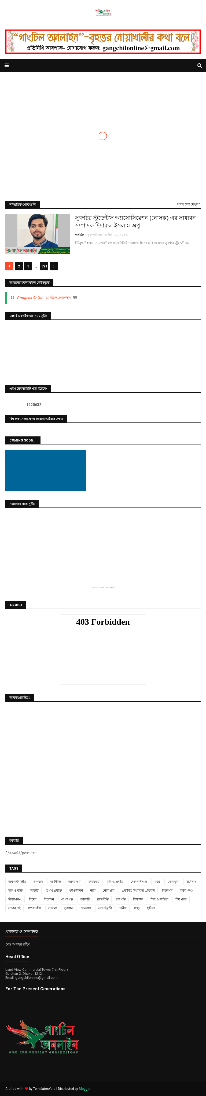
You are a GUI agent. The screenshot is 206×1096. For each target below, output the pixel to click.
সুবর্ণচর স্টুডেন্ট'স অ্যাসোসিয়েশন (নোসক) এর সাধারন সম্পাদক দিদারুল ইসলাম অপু (135, 222)
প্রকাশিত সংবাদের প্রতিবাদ (138, 890)
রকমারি (85, 899)
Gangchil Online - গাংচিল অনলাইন (44, 298)
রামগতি (121, 899)
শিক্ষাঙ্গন (138, 899)
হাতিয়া (151, 908)
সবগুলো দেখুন (187, 204)
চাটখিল (191, 882)
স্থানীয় (123, 908)
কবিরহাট (94, 882)
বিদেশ (32, 899)
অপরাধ (38, 882)
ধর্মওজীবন (76, 890)
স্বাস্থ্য (136, 908)
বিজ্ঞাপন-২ (15, 899)
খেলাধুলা (173, 882)
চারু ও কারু (15, 890)
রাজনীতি (103, 899)
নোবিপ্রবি (109, 890)
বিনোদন (49, 899)
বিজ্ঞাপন (167, 890)
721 (44, 266)
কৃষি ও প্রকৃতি (115, 882)
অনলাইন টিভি (17, 882)
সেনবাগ (86, 908)
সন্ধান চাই (14, 908)
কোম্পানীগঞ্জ (139, 882)
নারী (92, 890)
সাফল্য (52, 908)
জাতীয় (34, 890)
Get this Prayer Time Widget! (103, 588)
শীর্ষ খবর (181, 899)
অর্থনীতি (55, 882)
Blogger (84, 1089)
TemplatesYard (44, 1089)
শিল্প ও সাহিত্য (159, 899)
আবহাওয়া (74, 882)
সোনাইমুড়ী (105, 908)
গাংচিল (79, 235)
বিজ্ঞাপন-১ (186, 890)
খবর (157, 882)
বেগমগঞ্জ (67, 899)
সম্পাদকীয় (34, 908)
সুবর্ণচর (68, 908)
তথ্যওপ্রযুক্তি (54, 890)
